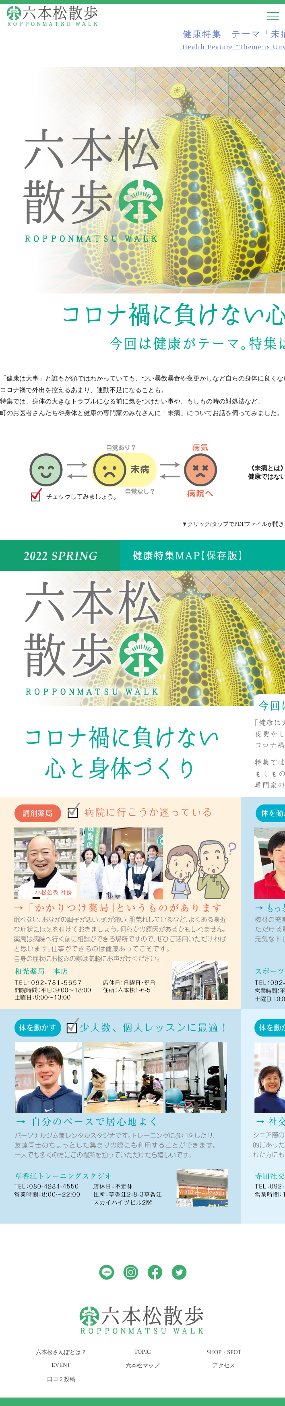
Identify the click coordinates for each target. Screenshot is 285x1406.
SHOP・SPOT (224, 1352)
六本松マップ (142, 1365)
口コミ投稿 (61, 1379)
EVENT (61, 1365)
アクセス (224, 1365)
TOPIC (142, 1351)
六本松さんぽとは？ (61, 1352)
